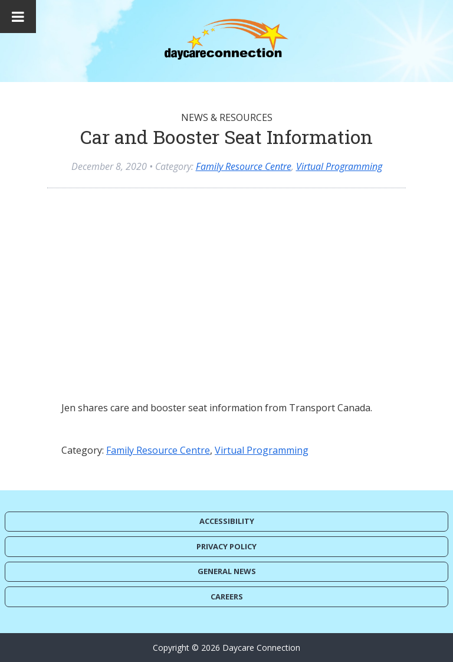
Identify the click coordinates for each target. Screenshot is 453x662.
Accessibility (226, 521)
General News (227, 571)
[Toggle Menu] (18, 16)
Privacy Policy (226, 546)
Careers (227, 596)
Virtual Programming (339, 166)
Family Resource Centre (243, 166)
